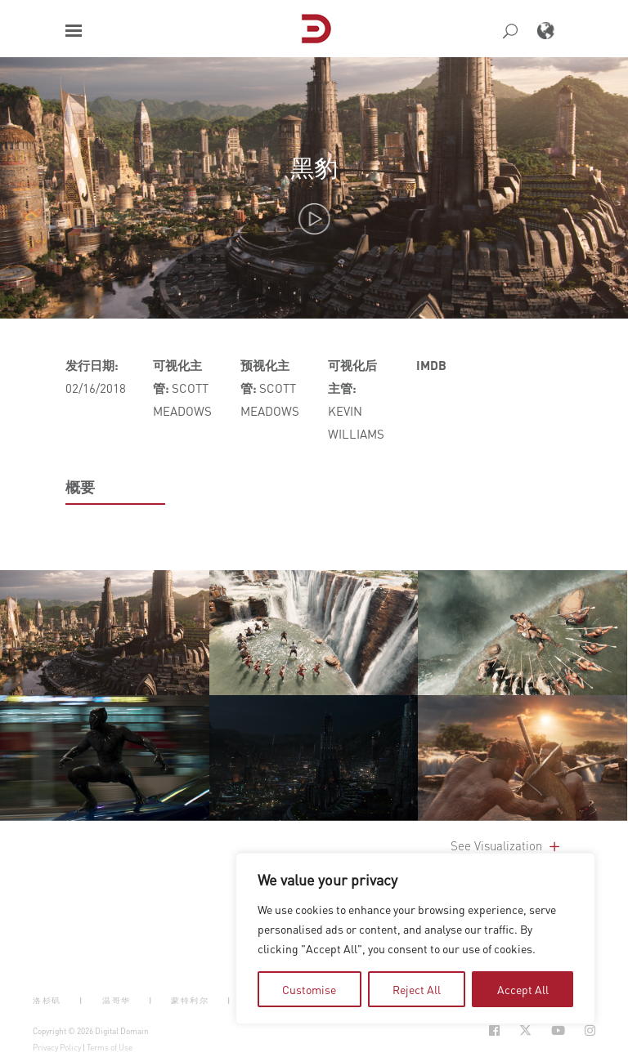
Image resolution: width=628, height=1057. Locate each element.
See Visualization (507, 845)
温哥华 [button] (116, 1000)
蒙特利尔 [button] (190, 1000)
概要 (80, 486)
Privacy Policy (57, 1047)
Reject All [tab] (416, 989)
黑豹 (314, 167)
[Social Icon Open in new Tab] (494, 1030)
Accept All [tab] (523, 989)
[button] (73, 31)
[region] (415, 938)
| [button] (81, 1000)
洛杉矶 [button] (47, 1000)
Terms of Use (109, 1047)
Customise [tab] (309, 989)
